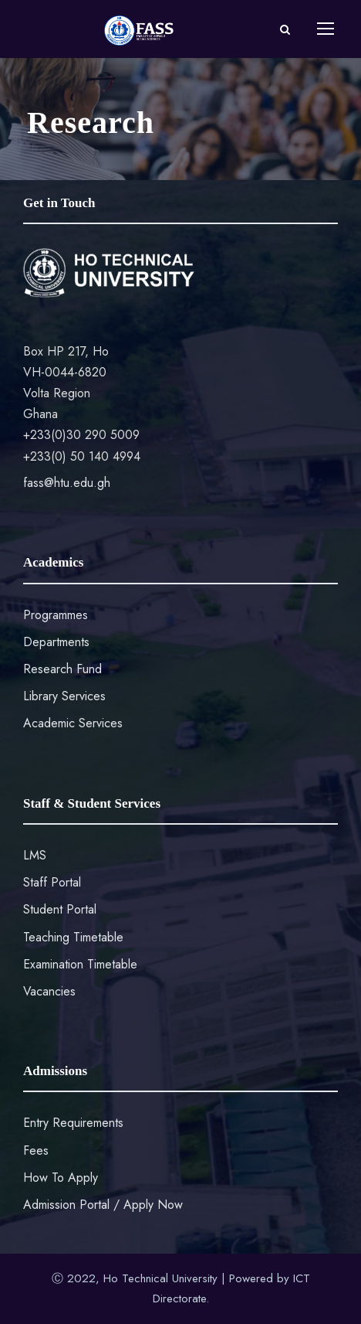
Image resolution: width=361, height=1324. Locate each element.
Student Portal (59, 909)
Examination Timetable (80, 964)
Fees (36, 1150)
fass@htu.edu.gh (66, 483)
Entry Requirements (73, 1123)
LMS (34, 855)
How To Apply (60, 1177)
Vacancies (49, 991)
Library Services (64, 696)
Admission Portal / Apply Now (103, 1204)
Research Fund (62, 669)
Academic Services (73, 723)
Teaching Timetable (73, 937)
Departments (56, 642)
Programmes (55, 615)
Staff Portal (52, 882)
